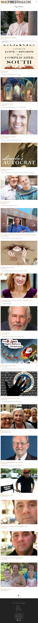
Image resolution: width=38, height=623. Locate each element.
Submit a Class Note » (19, 616)
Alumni (14, 603)
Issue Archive (18, 607)
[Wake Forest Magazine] (16, 3)
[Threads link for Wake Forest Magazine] (20, 620)
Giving (17, 603)
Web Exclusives (18, 608)
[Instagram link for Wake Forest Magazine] (19, 620)
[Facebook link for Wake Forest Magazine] (17, 620)
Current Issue (18, 605)
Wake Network (23, 603)
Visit (19, 603)
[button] (37, 2)
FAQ (16, 611)
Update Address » (19, 618)
